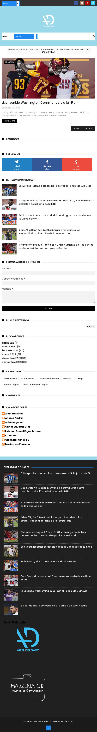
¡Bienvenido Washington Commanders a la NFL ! (39, 102)
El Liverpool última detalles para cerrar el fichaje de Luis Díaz (55, 185)
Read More (10, 121)
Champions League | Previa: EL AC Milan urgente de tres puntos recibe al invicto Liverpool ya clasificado (56, 246)
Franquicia (10, 62)
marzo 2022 (9, 346)
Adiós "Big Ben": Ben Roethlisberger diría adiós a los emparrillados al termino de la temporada (49, 231)
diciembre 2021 (11, 358)
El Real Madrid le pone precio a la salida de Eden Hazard (54, 605)
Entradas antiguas (83, 128)
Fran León (11, 435)
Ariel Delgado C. (15, 422)
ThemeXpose (67, 721)
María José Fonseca (17, 444)
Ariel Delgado (15, 622)
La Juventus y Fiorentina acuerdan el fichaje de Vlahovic (54, 591)
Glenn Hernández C (17, 440)
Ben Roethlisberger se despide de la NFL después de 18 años (56, 546)
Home (5, 36)
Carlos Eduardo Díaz (17, 426)
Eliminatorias (10, 378)
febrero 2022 (10, 350)
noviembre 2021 (12, 362)
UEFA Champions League (36, 384)
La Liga (80, 378)
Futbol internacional (49, 378)
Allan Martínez (14, 413)
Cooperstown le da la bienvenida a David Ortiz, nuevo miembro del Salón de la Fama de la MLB (52, 489)
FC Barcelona (27, 378)
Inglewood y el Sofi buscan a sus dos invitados (48, 561)
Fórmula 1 (67, 378)
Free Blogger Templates (36, 721)
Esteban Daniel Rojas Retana (23, 431)
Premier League (11, 384)
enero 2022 (9, 354)
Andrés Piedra (14, 418)
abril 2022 (8, 342)
